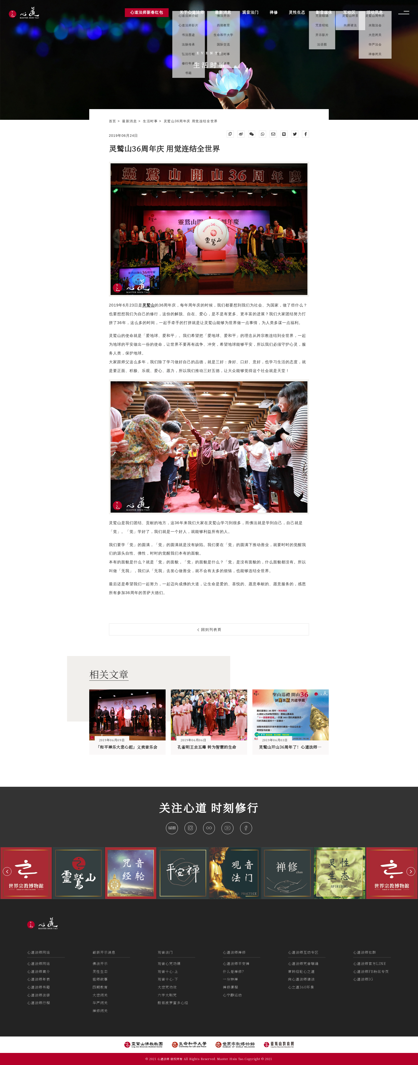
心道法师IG (363, 979)
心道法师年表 (38, 979)
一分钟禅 (230, 979)
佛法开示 (100, 963)
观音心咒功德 (169, 963)
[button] (7, 871)
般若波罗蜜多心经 (173, 1002)
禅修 (274, 12)
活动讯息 (375, 12)
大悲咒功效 (167, 987)
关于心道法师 (192, 12)
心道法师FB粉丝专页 (371, 971)
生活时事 (151, 121)
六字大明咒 (167, 995)
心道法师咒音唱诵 (303, 963)
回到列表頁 (209, 629)
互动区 (349, 12)
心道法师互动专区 (303, 952)
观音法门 (165, 952)
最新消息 (130, 121)
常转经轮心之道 (301, 971)
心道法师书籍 (38, 987)
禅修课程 (230, 987)
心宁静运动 (232, 995)
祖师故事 (100, 979)
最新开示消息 (104, 952)
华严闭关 (100, 1002)
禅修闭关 (100, 1010)
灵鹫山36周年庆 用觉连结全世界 (191, 121)
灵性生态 (100, 971)
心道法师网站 (38, 952)
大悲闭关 (100, 995)
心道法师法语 (38, 995)
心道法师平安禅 (236, 963)
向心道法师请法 (301, 979)
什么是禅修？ (234, 971)
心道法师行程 (38, 1002)
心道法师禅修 (234, 952)
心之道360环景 (301, 987)
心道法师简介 (38, 971)
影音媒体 (324, 12)
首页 (113, 121)
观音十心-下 (168, 979)
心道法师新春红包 (146, 12)
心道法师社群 (364, 952)
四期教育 (100, 987)
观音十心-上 (168, 971)
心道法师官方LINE (369, 963)
